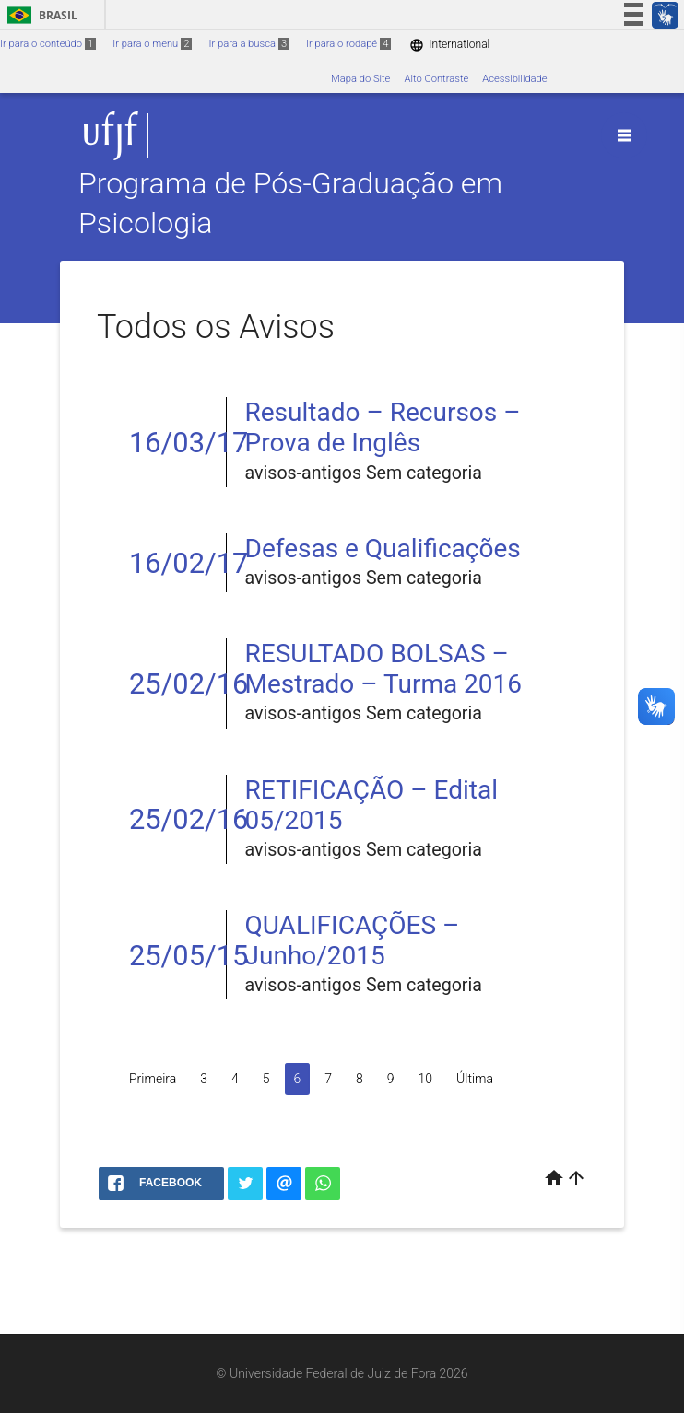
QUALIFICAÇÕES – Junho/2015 (352, 940)
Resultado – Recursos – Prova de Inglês (383, 427)
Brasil (39, 15)
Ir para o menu (152, 44)
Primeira (152, 1078)
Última (474, 1078)
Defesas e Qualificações (383, 548)
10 (426, 1078)
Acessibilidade (514, 79)
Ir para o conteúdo (48, 44)
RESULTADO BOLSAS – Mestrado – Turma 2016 (384, 668)
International (449, 45)
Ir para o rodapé (348, 44)
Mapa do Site (360, 79)
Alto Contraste (436, 79)
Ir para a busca (248, 44)
